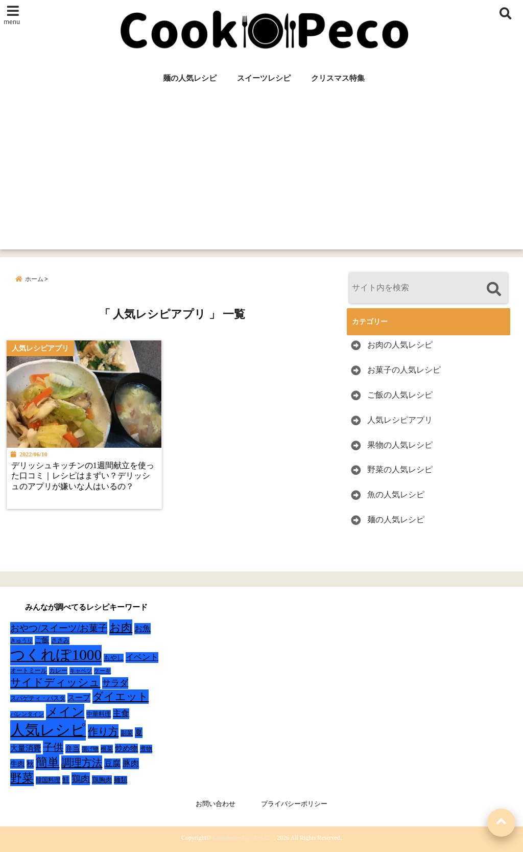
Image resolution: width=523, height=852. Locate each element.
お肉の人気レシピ (400, 344)
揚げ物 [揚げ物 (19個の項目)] (90, 749)
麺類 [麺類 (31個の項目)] (120, 780)
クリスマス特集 (338, 78)
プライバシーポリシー (294, 804)
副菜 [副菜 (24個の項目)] (127, 733)
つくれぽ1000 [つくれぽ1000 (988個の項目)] (56, 655)
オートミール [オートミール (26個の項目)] (28, 670)
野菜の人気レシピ (400, 469)
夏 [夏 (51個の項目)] (138, 732)
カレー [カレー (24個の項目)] (58, 670)
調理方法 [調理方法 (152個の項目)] (81, 762)
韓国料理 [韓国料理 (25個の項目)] (48, 780)
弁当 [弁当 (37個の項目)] (72, 748)
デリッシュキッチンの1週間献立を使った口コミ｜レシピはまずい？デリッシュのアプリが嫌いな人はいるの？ (83, 477)
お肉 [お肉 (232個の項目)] (120, 627)
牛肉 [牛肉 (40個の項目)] (17, 763)
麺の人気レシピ (190, 78)
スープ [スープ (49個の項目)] (78, 698)
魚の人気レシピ (395, 494)
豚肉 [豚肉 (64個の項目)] (131, 763)
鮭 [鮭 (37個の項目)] (65, 780)
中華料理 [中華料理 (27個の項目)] (98, 714)
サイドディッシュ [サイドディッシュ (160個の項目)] (55, 682)
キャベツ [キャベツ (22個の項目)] (80, 670)
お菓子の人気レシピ (404, 369)
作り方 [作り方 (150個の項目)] (103, 731)
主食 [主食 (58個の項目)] (121, 713)
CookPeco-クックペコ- (242, 837)
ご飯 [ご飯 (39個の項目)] (42, 640)
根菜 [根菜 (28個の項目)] (107, 748)
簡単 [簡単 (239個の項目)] (47, 762)
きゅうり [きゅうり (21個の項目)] (21, 640)
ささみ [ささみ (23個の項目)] (60, 640)
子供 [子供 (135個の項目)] (53, 747)
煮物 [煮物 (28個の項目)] (146, 748)
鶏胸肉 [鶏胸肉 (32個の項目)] (102, 780)
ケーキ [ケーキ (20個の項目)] (102, 670)
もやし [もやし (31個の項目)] (114, 657)
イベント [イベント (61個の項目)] (142, 657)
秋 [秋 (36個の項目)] (30, 764)
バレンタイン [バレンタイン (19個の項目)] (27, 714)
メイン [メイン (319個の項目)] (65, 712)
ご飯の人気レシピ (400, 394)
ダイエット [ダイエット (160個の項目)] (120, 696)
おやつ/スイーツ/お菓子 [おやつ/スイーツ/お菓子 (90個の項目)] (58, 628)
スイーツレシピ (264, 78)
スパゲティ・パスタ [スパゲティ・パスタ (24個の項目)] (37, 698)
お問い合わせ (215, 804)
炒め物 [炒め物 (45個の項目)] (126, 748)
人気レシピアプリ (400, 420)
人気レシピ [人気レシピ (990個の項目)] (48, 730)
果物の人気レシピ (400, 445)
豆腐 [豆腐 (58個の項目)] (112, 763)
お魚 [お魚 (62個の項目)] (142, 628)
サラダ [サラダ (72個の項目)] (115, 683)
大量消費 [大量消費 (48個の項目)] (25, 748)
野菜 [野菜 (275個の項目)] (22, 778)
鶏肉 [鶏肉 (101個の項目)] (81, 779)
